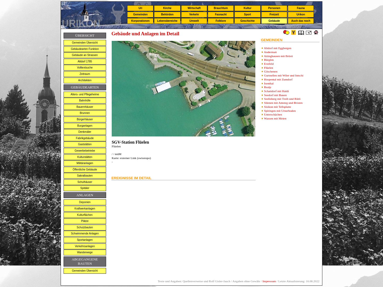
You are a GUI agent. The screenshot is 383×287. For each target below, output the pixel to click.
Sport (247, 14)
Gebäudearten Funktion (85, 49)
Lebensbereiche (167, 20)
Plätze (85, 221)
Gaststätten (84, 144)
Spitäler (84, 188)
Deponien (85, 202)
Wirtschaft (194, 8)
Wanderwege (85, 252)
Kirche (167, 8)
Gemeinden (140, 14)
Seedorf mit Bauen (275, 95)
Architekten (84, 80)
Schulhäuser (84, 182)
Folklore (221, 20)
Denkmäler (84, 131)
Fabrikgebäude (85, 138)
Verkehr (194, 14)
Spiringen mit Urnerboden (280, 110)
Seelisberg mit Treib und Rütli (282, 98)
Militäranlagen (85, 163)
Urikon (301, 14)
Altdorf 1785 (85, 61)
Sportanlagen (85, 239)
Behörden (167, 14)
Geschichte (247, 20)
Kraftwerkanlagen (84, 208)
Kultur (247, 8)
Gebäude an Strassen (85, 55)
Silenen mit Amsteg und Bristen (283, 102)
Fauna (301, 8)
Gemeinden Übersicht (85, 42)
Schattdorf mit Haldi (276, 91)
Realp (267, 87)
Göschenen (270, 71)
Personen (274, 8)
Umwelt (194, 20)
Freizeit (274, 14)
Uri (140, 8)
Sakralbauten (85, 175)
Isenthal (269, 83)
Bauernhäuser (85, 106)
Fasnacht (221, 14)
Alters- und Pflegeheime (85, 94)
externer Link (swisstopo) (135, 158)
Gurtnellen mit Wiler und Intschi (283, 75)
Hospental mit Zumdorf (278, 79)
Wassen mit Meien (275, 118)
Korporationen (140, 20)
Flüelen (268, 67)
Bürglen (269, 59)
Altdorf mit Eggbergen (277, 48)
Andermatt (270, 52)
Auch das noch (300, 20)
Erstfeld (269, 63)
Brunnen (85, 113)
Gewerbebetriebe (85, 150)
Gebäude (274, 20)
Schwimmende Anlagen (85, 233)
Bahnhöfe (85, 100)
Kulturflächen (85, 214)
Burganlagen (85, 125)
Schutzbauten (85, 227)
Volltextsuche (85, 67)
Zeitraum (85, 73)
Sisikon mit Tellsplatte (277, 106)
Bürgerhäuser (85, 119)
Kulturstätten (84, 157)
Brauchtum (221, 8)
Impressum (269, 281)
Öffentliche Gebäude (85, 169)
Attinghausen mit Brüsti (278, 56)
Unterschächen (273, 114)
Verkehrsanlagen (85, 246)
